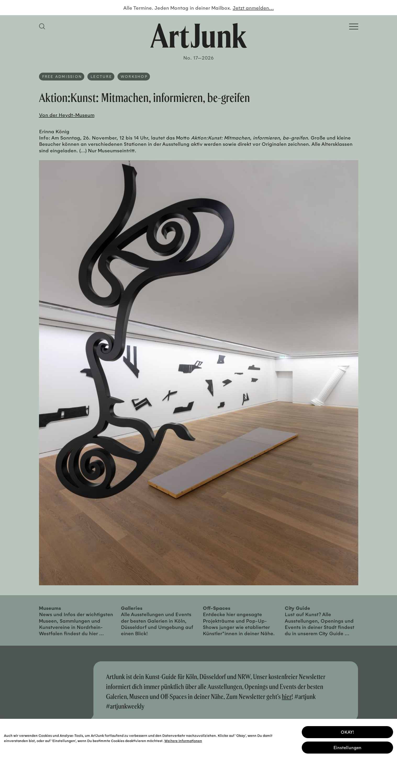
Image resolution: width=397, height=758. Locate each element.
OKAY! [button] (347, 731)
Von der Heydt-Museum (66, 115)
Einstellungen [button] (347, 746)
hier (287, 696)
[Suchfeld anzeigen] (43, 26)
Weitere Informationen (183, 740)
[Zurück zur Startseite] (198, 35)
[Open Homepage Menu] (353, 27)
